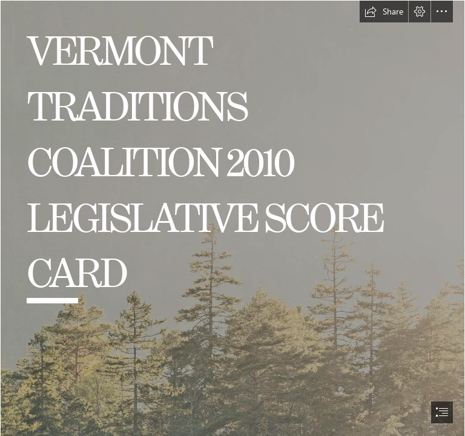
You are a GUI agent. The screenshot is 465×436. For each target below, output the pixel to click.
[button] (384, 11)
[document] (232, 218)
